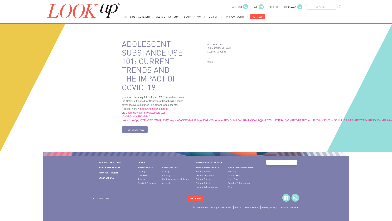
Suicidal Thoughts (147, 182)
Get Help (257, 16)
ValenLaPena (106, 177)
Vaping (165, 171)
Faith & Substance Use (207, 186)
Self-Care (233, 179)
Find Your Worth (235, 16)
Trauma (141, 179)
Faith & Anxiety (203, 171)
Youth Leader (235, 175)
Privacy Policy (269, 207)
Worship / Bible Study (239, 182)
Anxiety (141, 171)
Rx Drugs (166, 175)
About (238, 207)
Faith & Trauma (203, 179)
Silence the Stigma (167, 16)
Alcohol (166, 182)
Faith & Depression (205, 175)
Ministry (232, 171)
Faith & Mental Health (136, 16)
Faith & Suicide (203, 182)
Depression (143, 175)
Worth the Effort (208, 16)
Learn (187, 16)
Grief (230, 186)
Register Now (135, 129)
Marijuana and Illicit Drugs (175, 179)
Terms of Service (289, 207)
